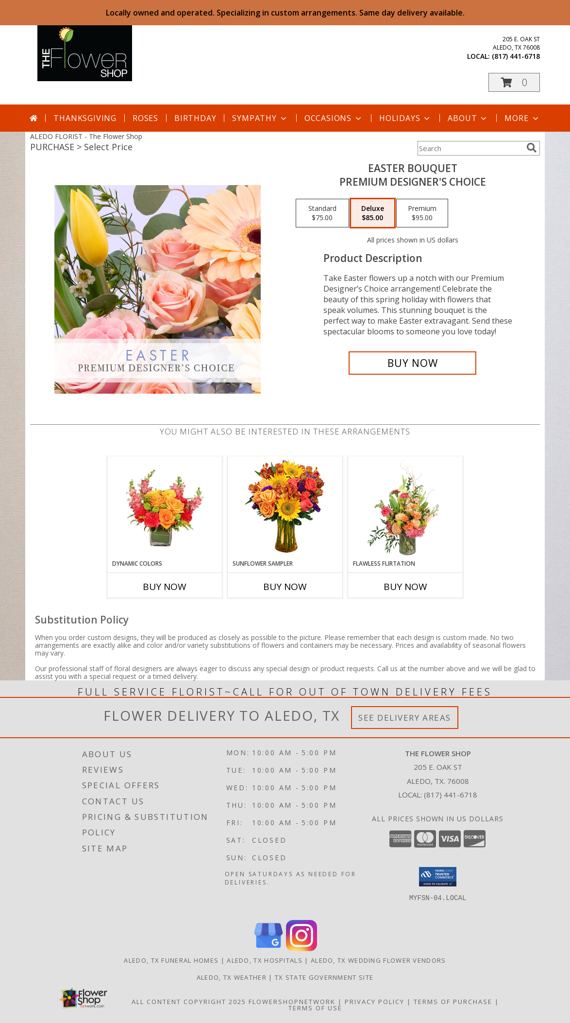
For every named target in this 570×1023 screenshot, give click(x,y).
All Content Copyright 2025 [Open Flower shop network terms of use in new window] (189, 1001)
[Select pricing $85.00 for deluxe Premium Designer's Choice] (372, 213)
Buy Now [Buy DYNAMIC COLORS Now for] (164, 586)
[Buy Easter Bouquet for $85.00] (412, 363)
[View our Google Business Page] (268, 948)
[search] (531, 147)
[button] (514, 82)
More (522, 118)
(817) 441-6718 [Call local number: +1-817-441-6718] (516, 56)
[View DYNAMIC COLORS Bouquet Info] (164, 508)
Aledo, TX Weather (232, 977)
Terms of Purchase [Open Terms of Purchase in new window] (453, 1001)
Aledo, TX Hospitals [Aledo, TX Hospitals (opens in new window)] (264, 960)
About (468, 118)
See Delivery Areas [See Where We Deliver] (404, 717)
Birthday (195, 118)
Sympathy (260, 118)
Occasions (333, 118)
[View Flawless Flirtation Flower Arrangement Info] (405, 508)
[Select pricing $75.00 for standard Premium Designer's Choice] (322, 213)
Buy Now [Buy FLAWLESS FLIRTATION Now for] (405, 586)
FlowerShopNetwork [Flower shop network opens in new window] (292, 1001)
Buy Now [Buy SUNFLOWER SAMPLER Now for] (285, 586)
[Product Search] (470, 148)
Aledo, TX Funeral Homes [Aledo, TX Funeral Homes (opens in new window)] (171, 960)
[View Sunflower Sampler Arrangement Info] (285, 508)
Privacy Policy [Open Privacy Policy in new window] (374, 1001)
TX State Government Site (324, 977)
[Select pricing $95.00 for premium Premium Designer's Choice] (422, 213)
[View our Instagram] (301, 948)
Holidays (405, 118)
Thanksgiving (85, 118)
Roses (145, 118)
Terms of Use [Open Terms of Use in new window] (315, 1008)
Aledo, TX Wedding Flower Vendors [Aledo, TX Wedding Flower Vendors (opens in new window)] (378, 960)
